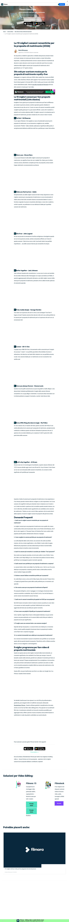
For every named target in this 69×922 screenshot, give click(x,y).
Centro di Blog (10, 31)
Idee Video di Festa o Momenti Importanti (23, 31)
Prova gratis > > (34, 26)
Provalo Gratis (31, 804)
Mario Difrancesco (23, 50)
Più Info (59, 803)
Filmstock (16, 77)
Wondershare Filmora (20, 705)
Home (4, 31)
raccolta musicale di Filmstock (40, 84)
